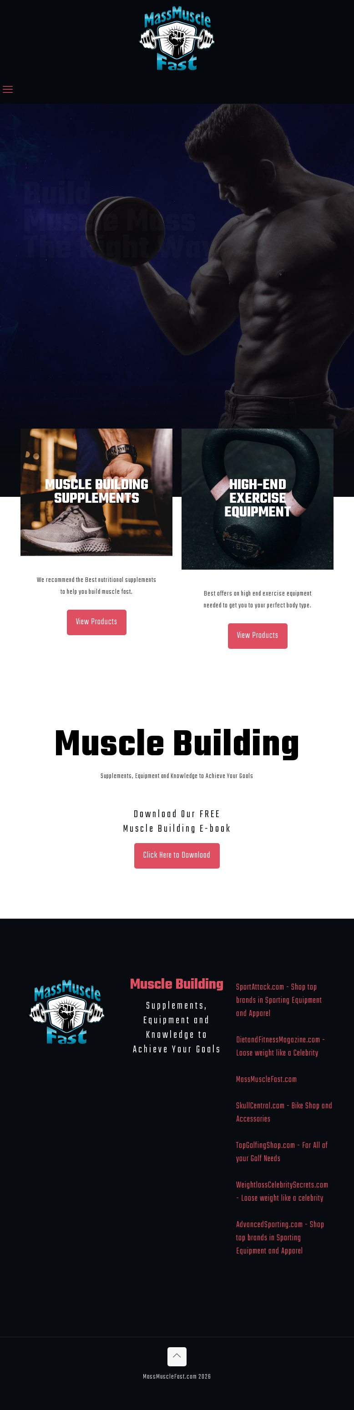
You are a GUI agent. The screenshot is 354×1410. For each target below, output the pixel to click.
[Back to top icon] (177, 1356)
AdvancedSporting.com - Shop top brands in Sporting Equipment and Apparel (280, 1238)
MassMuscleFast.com (266, 1080)
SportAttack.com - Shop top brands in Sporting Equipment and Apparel (279, 1001)
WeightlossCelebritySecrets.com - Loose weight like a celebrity (282, 1192)
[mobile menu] (7, 90)
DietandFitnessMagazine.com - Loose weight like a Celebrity (280, 1047)
